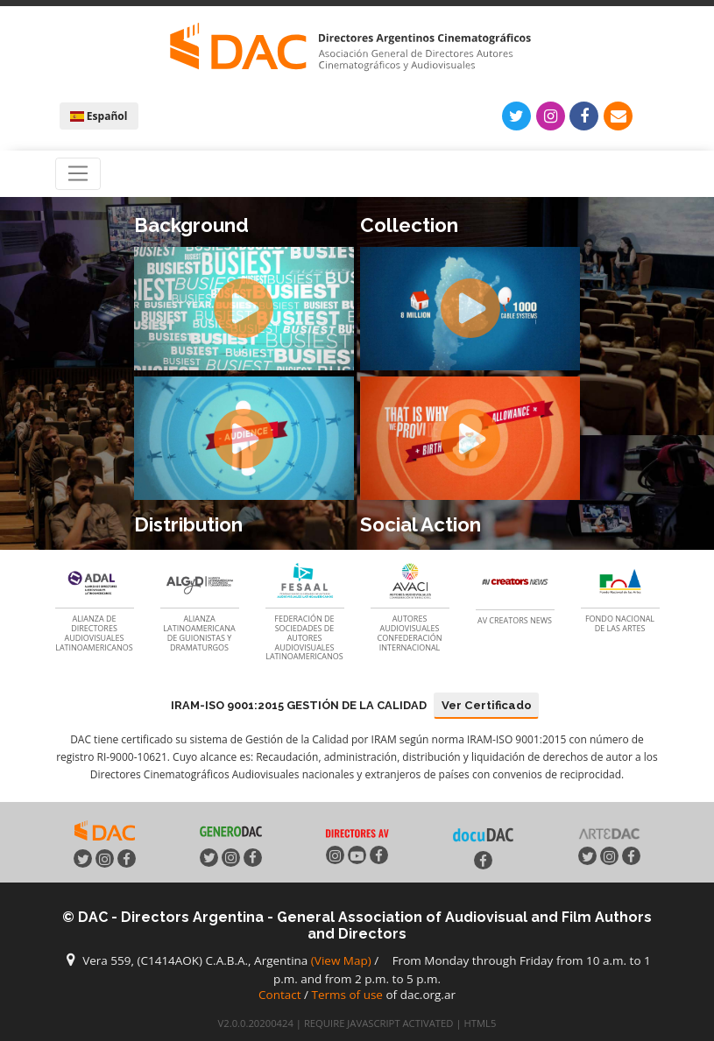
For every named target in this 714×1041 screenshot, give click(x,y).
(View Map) (341, 960)
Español (99, 116)
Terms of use (347, 994)
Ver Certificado (487, 705)
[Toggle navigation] (78, 174)
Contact (279, 994)
